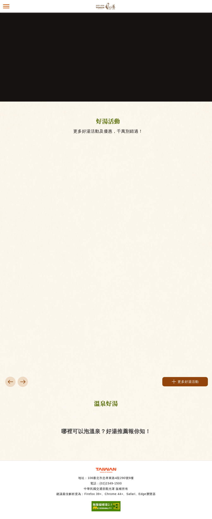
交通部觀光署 (106, 470)
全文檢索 (206, 6)
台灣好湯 (106, 6)
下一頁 (23, 382)
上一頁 (10, 382)
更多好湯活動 (188, 381)
